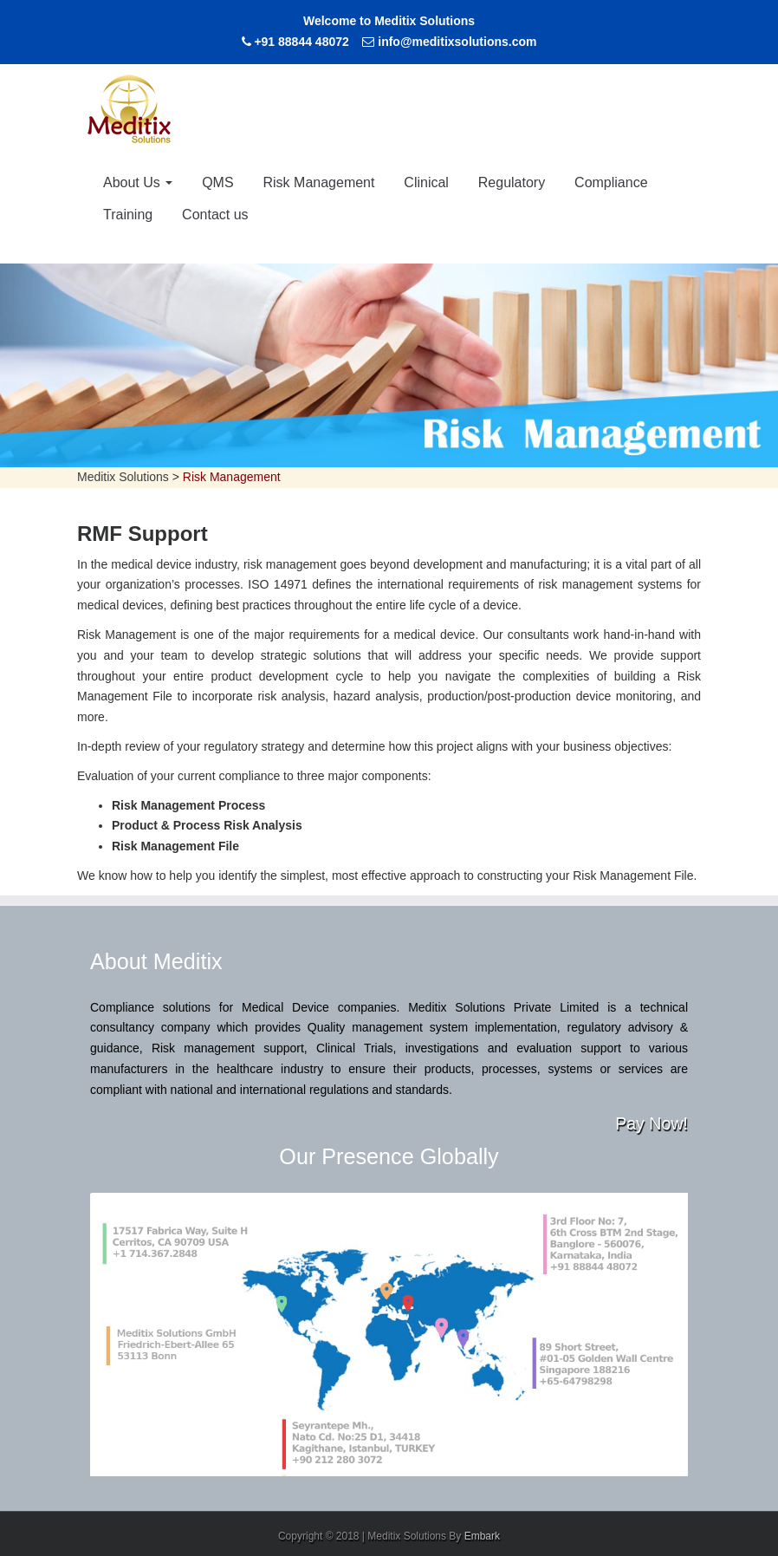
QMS (217, 182)
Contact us (215, 214)
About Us (137, 182)
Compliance (610, 182)
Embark (482, 1536)
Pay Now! (651, 1123)
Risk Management (319, 182)
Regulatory (511, 182)
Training (127, 214)
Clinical (426, 182)
